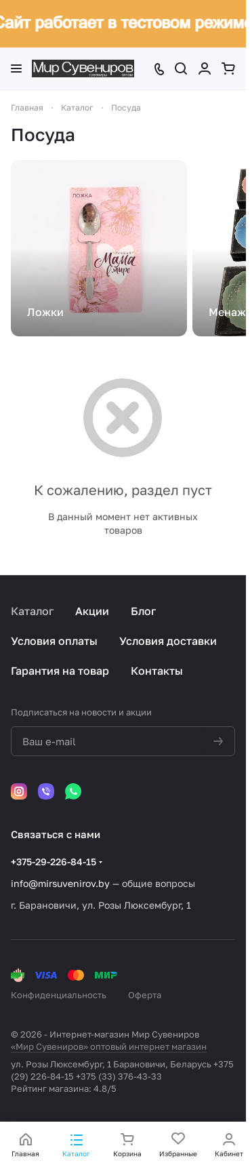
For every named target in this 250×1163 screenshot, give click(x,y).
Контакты (157, 670)
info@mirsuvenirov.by (60, 883)
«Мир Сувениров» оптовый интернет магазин (109, 1046)
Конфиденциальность (58, 994)
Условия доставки (168, 641)
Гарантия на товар (60, 670)
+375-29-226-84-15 (53, 861)
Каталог (32, 611)
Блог (143, 611)
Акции (92, 611)
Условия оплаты (54, 641)
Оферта (144, 994)
